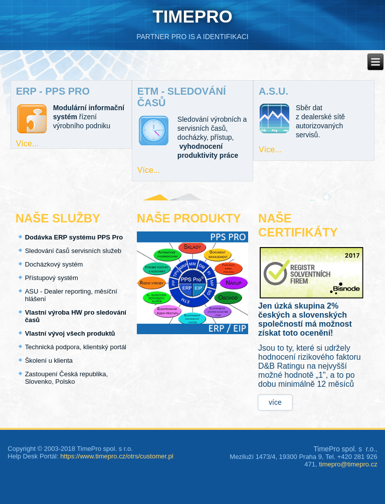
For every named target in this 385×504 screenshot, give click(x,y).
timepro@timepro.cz (348, 464)
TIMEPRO (192, 16)
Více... (27, 143)
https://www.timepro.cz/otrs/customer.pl (116, 456)
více (275, 402)
